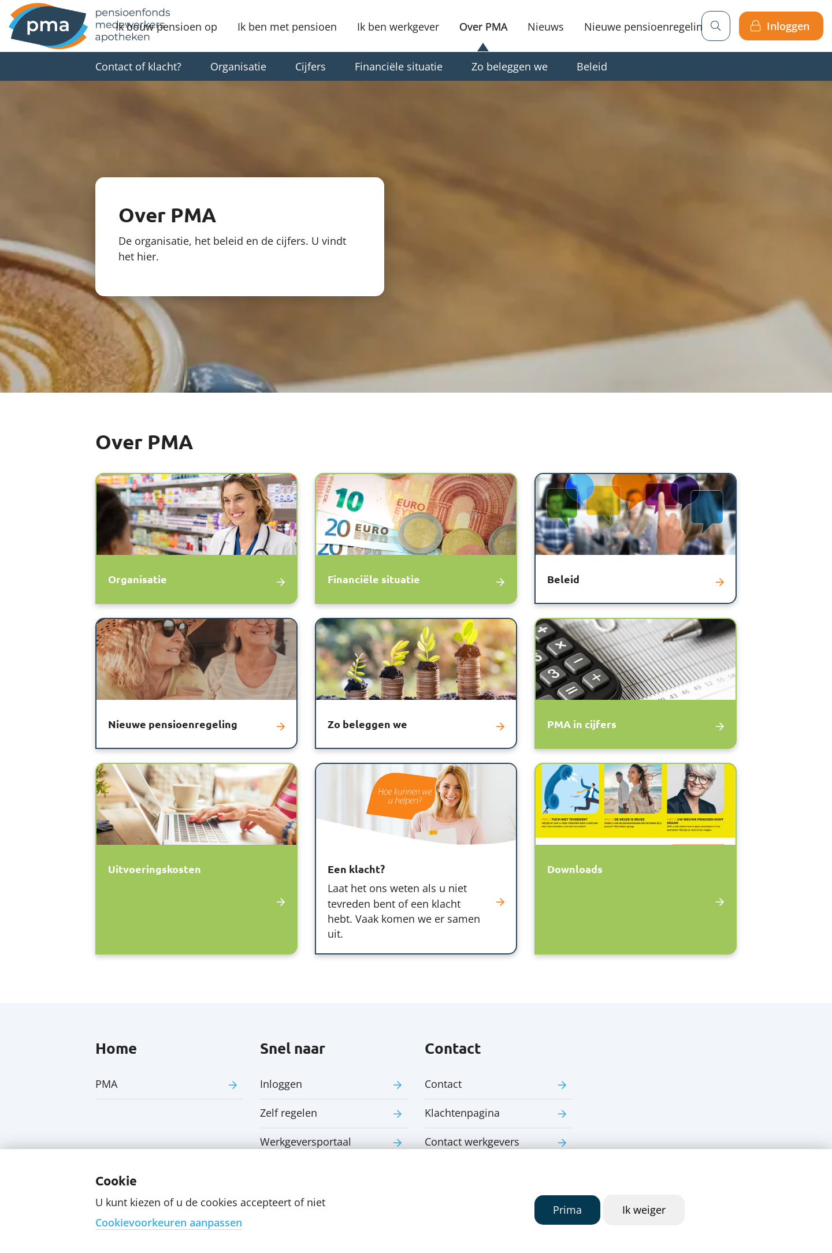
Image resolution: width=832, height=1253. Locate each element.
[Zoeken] (715, 26)
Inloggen (788, 26)
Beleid (592, 66)
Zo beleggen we (509, 66)
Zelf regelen (288, 1113)
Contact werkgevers (472, 1141)
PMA (106, 1084)
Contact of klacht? (138, 66)
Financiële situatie (399, 66)
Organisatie (238, 66)
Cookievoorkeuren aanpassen (168, 1222)
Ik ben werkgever (398, 26)
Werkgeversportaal (305, 1141)
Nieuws (546, 26)
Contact (443, 1084)
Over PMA (483, 26)
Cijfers (310, 66)
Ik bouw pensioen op (166, 26)
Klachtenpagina (462, 1113)
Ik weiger (644, 1210)
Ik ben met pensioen (287, 26)
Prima (567, 1210)
